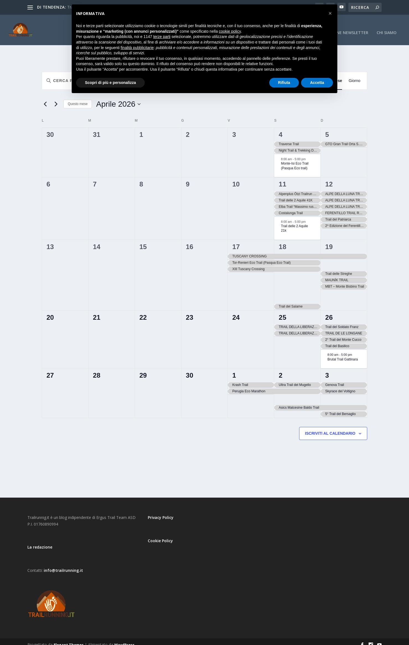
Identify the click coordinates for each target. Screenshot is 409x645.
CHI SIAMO (387, 26)
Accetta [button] (317, 82)
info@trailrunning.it (63, 564)
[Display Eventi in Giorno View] (354, 74)
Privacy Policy (161, 511)
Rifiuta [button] (284, 82)
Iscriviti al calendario (330, 427)
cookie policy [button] (230, 31)
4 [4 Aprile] (281, 128)
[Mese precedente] (45, 98)
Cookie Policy (160, 534)
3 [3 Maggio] (327, 369)
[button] (330, 13)
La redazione (39, 541)
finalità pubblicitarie (137, 47)
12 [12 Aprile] (329, 178)
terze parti (161, 36)
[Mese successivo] (56, 98)
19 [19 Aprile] (329, 240)
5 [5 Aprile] (327, 128)
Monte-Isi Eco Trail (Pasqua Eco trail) (294, 159)
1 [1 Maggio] (234, 369)
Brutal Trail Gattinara (342, 353)
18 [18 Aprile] (282, 240)
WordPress (124, 638)
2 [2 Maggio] (281, 369)
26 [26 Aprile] (329, 311)
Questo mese (77, 98)
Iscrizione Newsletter (344, 26)
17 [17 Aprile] (236, 240)
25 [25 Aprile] (282, 311)
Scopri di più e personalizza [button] (110, 82)
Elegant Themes (69, 638)
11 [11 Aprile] (282, 178)
